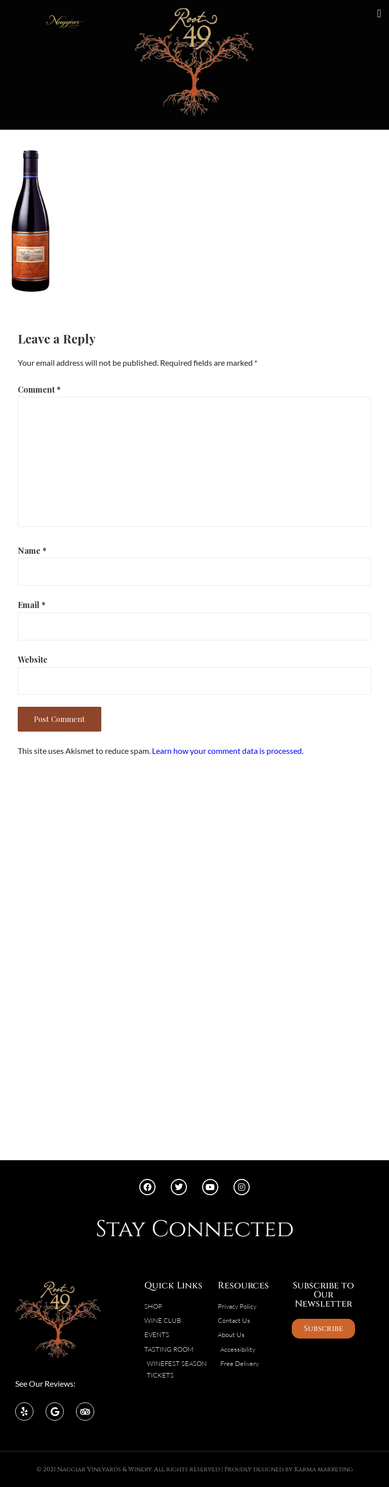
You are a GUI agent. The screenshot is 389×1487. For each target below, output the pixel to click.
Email (32, 604)
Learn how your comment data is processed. (227, 750)
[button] (379, 13)
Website (33, 659)
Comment (39, 389)
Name (32, 550)
